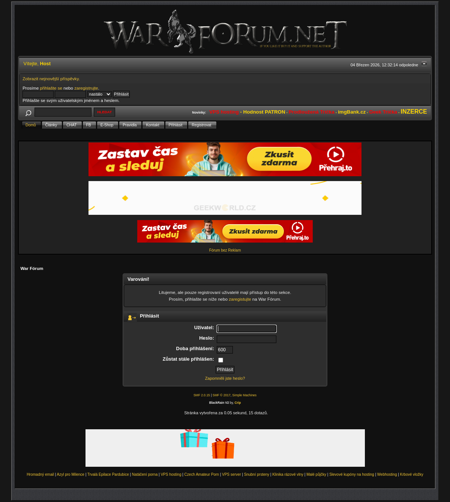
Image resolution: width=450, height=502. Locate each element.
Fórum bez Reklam (225, 250)
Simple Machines (244, 395)
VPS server (231, 474)
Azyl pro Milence (70, 474)
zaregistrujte (86, 87)
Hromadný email (40, 474)
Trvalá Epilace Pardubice (108, 474)
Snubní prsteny (256, 474)
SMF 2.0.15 (202, 395)
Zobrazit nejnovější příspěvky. (51, 78)
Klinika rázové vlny (287, 474)
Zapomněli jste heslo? (225, 378)
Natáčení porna (145, 474)
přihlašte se (51, 87)
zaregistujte (240, 299)
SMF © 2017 (222, 395)
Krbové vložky (411, 474)
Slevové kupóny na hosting (351, 474)
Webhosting (387, 474)
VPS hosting (170, 474)
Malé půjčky (316, 474)
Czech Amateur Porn (201, 474)
